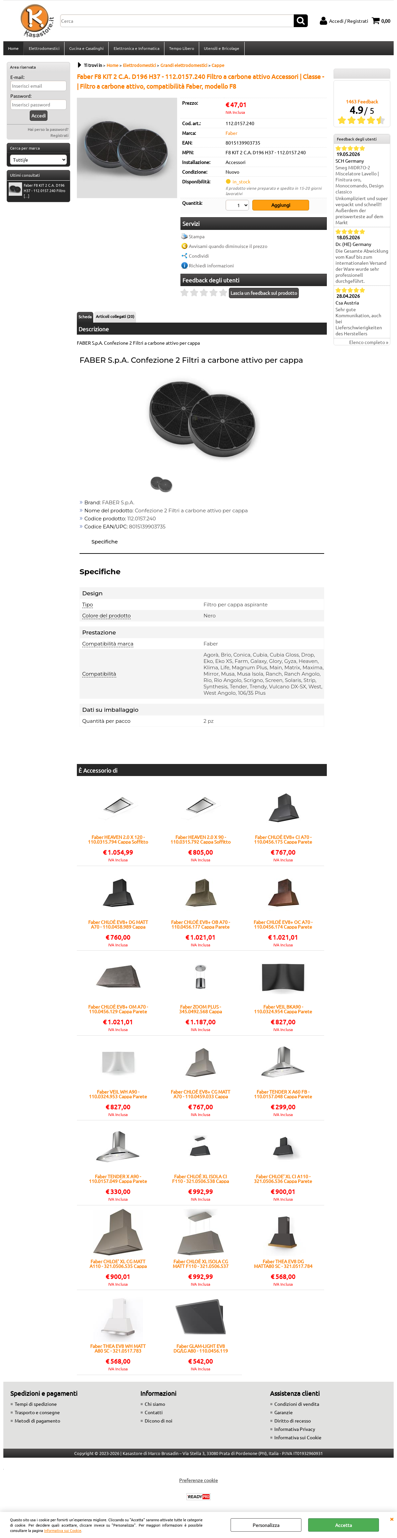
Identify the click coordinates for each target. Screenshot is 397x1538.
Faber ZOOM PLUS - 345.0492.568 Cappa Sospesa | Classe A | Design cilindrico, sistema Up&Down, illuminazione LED (200, 1010)
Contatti (154, 1414)
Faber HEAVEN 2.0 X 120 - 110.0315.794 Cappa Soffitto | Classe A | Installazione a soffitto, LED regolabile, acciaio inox (118, 841)
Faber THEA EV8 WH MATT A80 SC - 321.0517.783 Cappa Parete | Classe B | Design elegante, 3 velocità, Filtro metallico (118, 1350)
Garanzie (283, 1414)
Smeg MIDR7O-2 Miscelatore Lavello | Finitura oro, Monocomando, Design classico (360, 182)
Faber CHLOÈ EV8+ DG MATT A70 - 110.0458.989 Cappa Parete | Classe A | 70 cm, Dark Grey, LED (118, 925)
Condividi (199, 257)
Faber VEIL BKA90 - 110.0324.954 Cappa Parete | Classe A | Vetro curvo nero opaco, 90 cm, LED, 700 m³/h (283, 1010)
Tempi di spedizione (36, 1405)
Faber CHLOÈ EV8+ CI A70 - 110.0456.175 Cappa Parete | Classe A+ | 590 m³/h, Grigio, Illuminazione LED (283, 841)
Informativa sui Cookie (62, 1530)
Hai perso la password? (48, 131)
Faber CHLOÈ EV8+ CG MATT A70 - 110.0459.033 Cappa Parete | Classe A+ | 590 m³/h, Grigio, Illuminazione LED (200, 1095)
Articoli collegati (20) (115, 317)
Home (13, 49)
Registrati (59, 137)
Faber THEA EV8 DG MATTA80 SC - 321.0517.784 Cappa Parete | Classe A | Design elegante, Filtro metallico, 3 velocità (283, 1265)
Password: (20, 98)
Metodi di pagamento (37, 1422)
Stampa (197, 238)
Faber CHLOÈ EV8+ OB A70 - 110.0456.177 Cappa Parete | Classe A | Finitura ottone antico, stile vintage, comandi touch (200, 925)
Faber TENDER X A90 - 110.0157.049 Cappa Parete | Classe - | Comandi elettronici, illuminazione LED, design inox (118, 1180)
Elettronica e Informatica (136, 49)
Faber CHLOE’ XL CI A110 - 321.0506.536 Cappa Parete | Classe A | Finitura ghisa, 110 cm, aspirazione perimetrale (283, 1180)
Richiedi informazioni (211, 267)
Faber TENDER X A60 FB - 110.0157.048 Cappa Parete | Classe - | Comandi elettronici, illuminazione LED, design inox (283, 1095)
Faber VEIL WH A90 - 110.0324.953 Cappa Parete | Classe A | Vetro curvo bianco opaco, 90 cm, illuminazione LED (118, 1095)
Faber (231, 135)
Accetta (343, 1525)
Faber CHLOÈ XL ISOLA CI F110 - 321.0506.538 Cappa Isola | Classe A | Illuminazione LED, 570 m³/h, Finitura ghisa (200, 1180)
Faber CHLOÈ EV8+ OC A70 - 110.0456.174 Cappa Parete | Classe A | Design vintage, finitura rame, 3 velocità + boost (283, 925)
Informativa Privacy (294, 1430)
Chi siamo (155, 1405)
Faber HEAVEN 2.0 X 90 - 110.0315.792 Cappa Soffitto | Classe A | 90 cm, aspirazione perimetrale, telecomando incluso (200, 841)
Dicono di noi (158, 1422)
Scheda (85, 318)
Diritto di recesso (292, 1422)
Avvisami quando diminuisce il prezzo (228, 247)
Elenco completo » (368, 344)
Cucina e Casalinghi (86, 49)
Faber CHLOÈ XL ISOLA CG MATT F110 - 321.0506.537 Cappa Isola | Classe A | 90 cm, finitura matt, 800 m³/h (200, 1265)
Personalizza (266, 1525)
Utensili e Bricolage (221, 49)
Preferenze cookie (198, 1481)
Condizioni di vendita (296, 1405)
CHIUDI (392, 1518)
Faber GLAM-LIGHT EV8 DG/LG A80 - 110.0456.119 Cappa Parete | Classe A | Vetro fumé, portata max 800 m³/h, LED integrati (200, 1350)
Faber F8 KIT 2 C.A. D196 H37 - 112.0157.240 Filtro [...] (37, 192)
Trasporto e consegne (37, 1414)
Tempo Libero (180, 49)
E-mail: (17, 79)
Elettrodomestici (43, 49)
